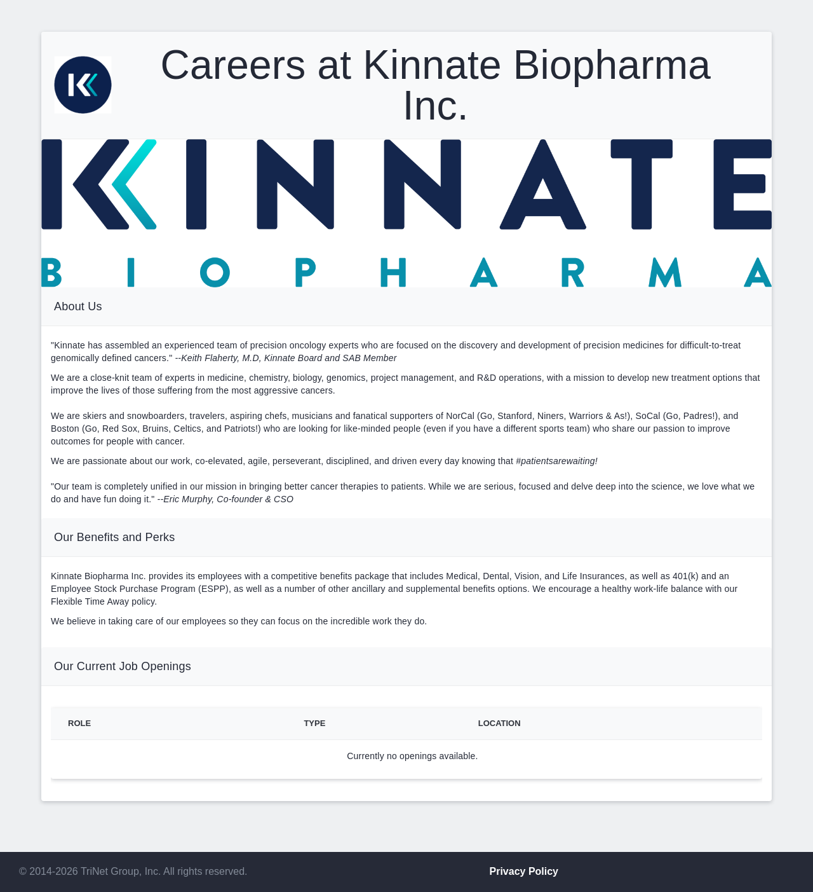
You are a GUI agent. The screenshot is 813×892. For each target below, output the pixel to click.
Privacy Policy (524, 871)
